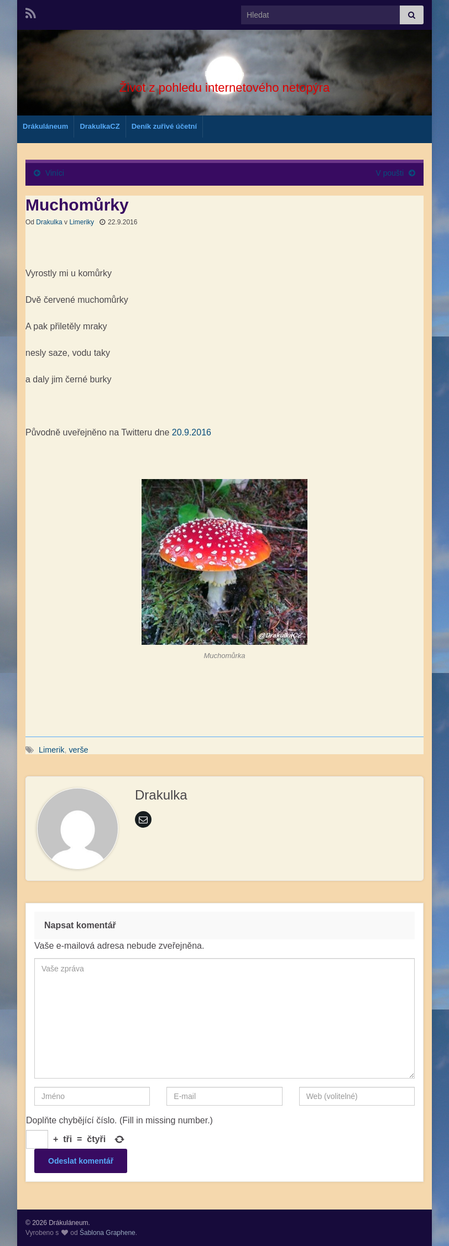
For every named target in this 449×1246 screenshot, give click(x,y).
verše (78, 749)
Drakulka (49, 222)
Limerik (51, 749)
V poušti (390, 173)
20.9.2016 (191, 432)
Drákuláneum (224, 70)
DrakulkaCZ (99, 126)
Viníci (54, 173)
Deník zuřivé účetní (164, 126)
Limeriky (81, 222)
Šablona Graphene (107, 1233)
